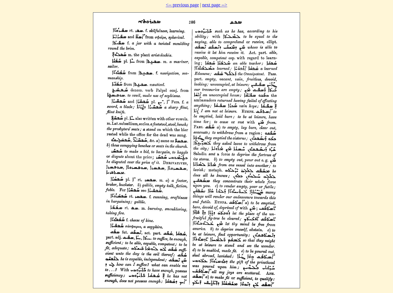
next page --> (214, 4)
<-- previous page (182, 4)
